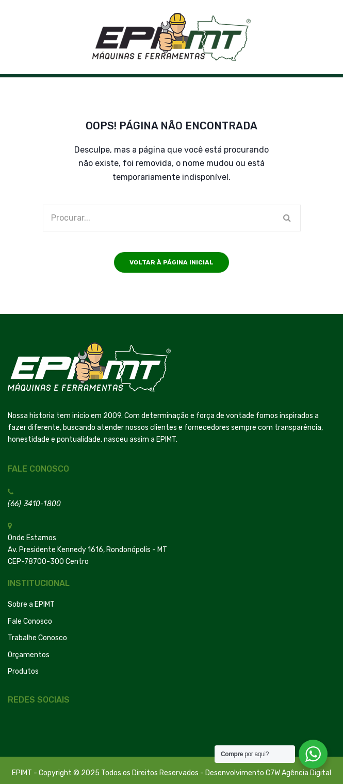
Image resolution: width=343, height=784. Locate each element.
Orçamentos (29, 654)
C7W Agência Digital (298, 773)
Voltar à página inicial (171, 262)
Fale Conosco (30, 621)
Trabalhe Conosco (37, 637)
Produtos (23, 671)
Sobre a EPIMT (31, 604)
